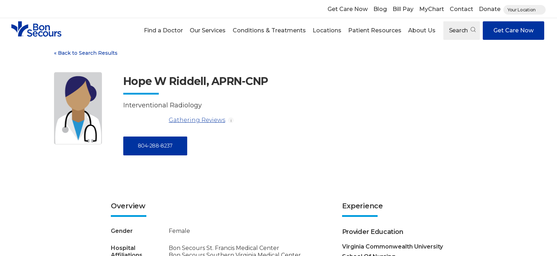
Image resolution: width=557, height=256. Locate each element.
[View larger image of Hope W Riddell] (78, 108)
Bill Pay (403, 9)
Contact (461, 9)
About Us (422, 30)
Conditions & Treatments (269, 30)
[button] (163, 30)
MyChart (431, 9)
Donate (490, 9)
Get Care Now (348, 9)
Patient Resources (374, 30)
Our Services (208, 30)
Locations (327, 30)
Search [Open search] (462, 30)
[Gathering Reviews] (144, 120)
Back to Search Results (86, 53)
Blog (380, 9)
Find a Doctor (163, 30)
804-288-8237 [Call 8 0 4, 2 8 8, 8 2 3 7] (155, 146)
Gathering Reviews (174, 120)
